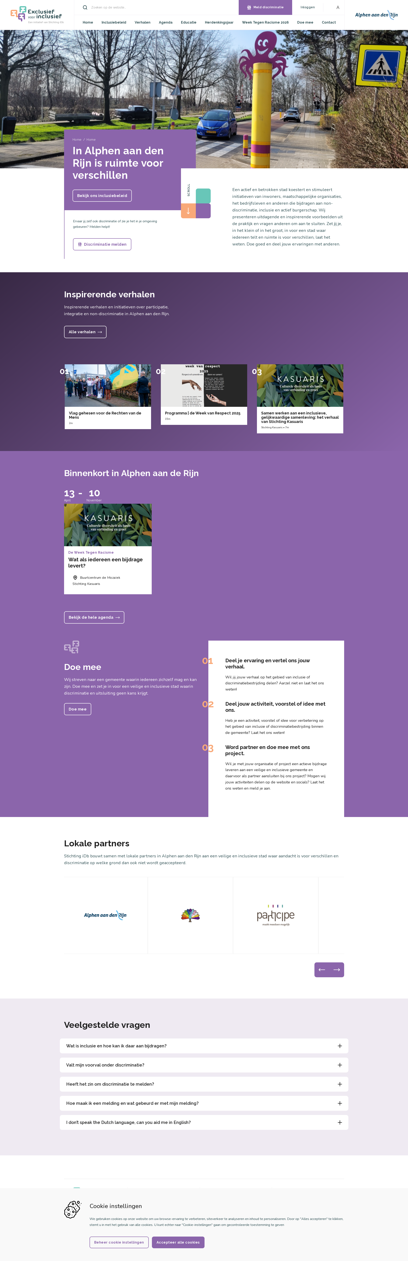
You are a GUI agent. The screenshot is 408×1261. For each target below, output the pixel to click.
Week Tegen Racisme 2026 (265, 22)
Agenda (165, 22)
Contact (329, 22)
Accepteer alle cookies (178, 1242)
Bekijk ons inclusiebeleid (102, 195)
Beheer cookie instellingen (119, 1242)
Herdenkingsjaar (219, 22)
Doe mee (305, 22)
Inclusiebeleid (114, 22)
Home (88, 22)
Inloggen (308, 7)
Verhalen (142, 22)
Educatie (188, 22)
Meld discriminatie (269, 7)
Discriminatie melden (105, 244)
